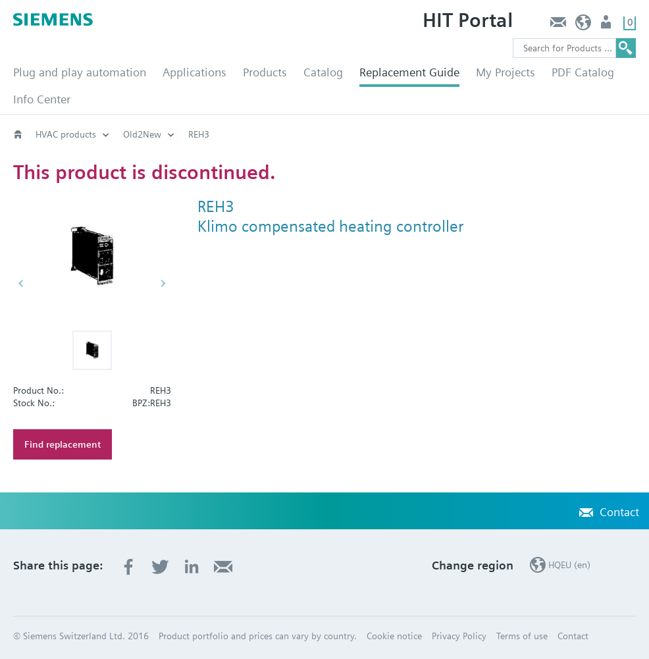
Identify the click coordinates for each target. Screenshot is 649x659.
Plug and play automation (79, 72)
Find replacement (62, 444)
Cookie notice (394, 636)
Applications (194, 72)
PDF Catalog (583, 72)
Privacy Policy (459, 636)
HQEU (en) (583, 25)
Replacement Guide (409, 72)
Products (265, 72)
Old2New (142, 134)
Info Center (41, 99)
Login (607, 25)
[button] (92, 350)
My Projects (505, 72)
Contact (558, 25)
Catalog (323, 72)
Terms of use (522, 636)
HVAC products (66, 134)
